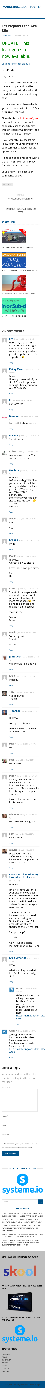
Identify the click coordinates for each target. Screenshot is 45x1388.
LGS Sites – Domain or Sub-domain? (14, 316)
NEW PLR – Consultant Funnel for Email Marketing (20, 270)
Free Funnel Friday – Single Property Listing (17, 247)
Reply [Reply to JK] (11, 409)
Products (6, 1354)
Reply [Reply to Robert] (11, 464)
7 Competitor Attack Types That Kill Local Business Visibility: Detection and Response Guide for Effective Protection (20, 1242)
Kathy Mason (17, 369)
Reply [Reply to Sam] (11, 843)
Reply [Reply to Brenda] (11, 445)
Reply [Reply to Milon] (11, 808)
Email (4, 1125)
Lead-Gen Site (7, 35)
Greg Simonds (17, 957)
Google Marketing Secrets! (20, 199)
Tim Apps (14, 710)
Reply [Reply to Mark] (11, 582)
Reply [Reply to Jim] (11, 363)
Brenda (13, 435)
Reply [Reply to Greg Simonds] (11, 982)
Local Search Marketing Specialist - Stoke (24, 876)
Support (5, 1369)
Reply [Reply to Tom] (11, 704)
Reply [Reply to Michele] (11, 827)
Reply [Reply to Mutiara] (11, 512)
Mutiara (14, 470)
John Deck (15, 656)
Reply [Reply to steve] (11, 533)
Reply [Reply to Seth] (11, 769)
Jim (11, 338)
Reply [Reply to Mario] (11, 650)
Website (5, 1135)
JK (10, 400)
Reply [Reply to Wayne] (11, 868)
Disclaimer (6, 1360)
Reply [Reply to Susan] (11, 753)
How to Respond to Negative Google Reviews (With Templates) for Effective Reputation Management (21, 1228)
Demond (14, 416)
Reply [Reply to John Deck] (11, 669)
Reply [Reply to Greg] (11, 685)
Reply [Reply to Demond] (11, 429)
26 (17, 35)
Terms (4, 1357)
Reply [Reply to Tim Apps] (11, 737)
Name (5, 1116)
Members (5, 1371)
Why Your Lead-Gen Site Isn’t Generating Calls (18, 293)
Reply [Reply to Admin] (11, 626)
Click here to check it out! (16, 63)
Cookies (5, 1366)
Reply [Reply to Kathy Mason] (11, 393)
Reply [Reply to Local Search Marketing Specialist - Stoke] (11, 951)
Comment (6, 1087)
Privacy (5, 1363)
